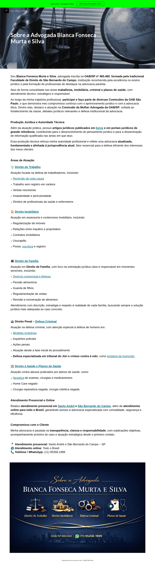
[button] (152, 11)
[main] (54, 38)
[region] (77, 4)
